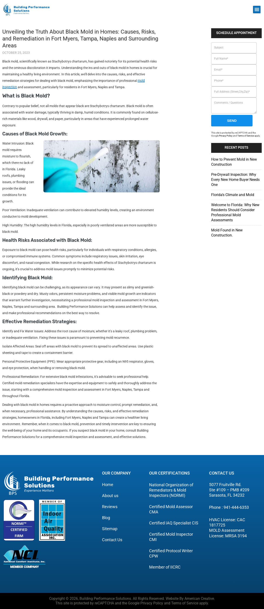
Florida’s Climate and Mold (232, 195)
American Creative (199, 598)
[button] (257, 9)
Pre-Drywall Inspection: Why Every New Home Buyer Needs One (235, 179)
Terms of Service (245, 135)
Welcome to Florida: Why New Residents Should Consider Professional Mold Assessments (235, 212)
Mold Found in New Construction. (227, 232)
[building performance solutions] (26, 9)
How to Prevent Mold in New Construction (234, 162)
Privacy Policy (226, 135)
